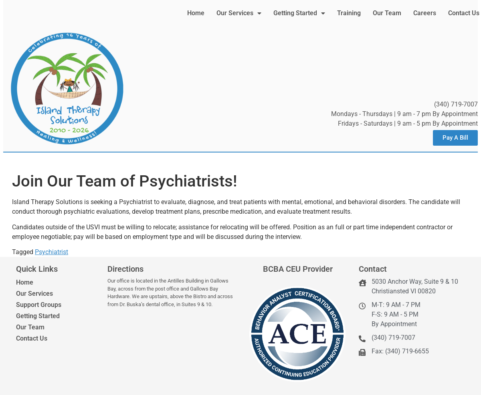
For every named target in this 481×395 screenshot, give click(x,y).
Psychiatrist (51, 252)
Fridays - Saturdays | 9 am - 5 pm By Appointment (408, 123)
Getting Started (299, 13)
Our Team (387, 13)
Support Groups (38, 305)
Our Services (238, 13)
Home (195, 13)
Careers (424, 13)
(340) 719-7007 (456, 104)
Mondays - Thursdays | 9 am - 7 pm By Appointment (404, 114)
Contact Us (463, 13)
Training (349, 13)
